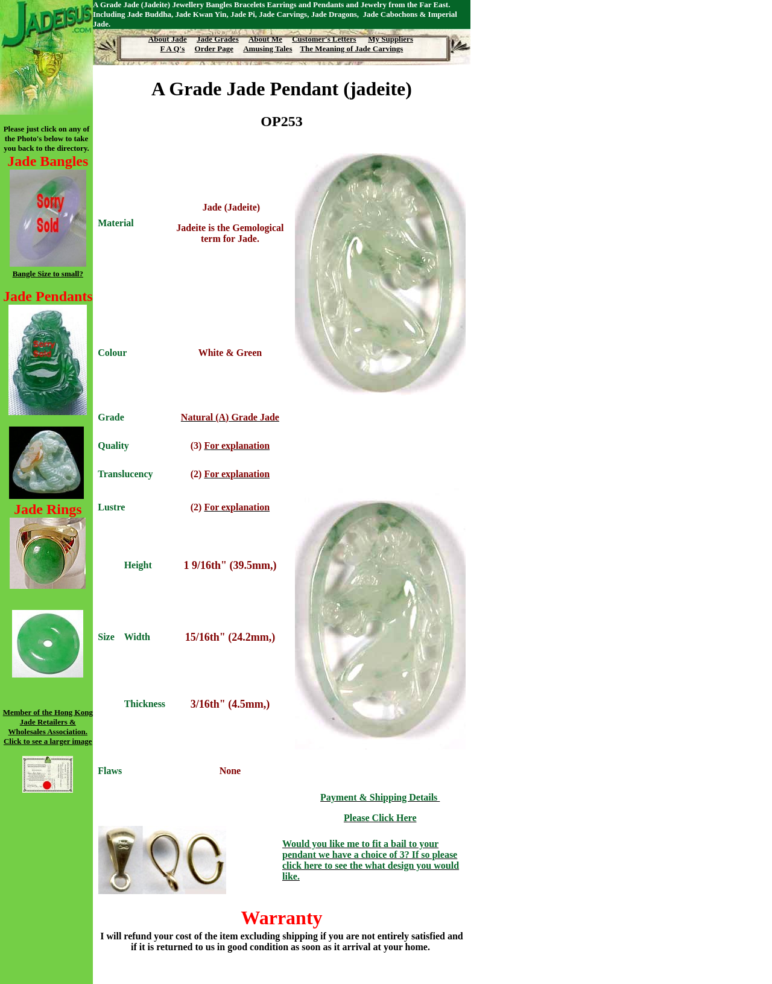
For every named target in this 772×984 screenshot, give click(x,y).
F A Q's (172, 48)
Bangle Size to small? (48, 273)
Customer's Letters (324, 38)
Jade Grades (218, 38)
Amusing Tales (267, 48)
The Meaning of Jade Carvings (351, 48)
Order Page (214, 48)
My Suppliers (390, 38)
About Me (265, 38)
